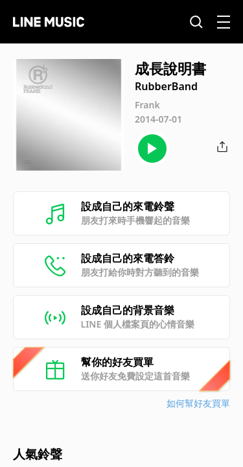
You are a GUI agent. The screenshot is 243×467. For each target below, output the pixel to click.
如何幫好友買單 (198, 403)
